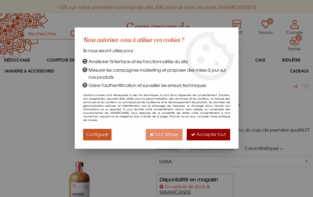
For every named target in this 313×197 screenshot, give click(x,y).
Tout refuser (164, 134)
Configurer (97, 134)
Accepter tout (208, 134)
